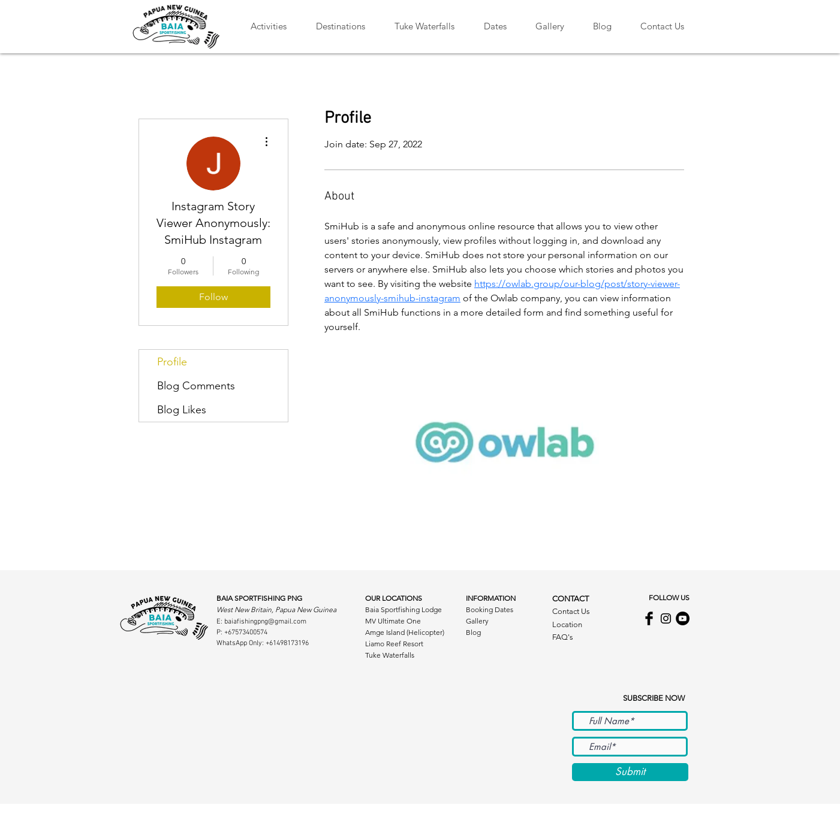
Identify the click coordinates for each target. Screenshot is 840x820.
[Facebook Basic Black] (649, 618)
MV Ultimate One (393, 620)
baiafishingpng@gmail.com (265, 622)
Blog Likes (181, 409)
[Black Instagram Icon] (666, 618)
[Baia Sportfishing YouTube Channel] (683, 618)
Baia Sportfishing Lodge (403, 609)
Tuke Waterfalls (389, 654)
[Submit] (630, 772)
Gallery (477, 620)
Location (567, 624)
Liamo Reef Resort (394, 643)
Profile (172, 361)
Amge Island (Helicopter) (404, 632)
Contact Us (571, 611)
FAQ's (562, 637)
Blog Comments (196, 385)
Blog (473, 632)
